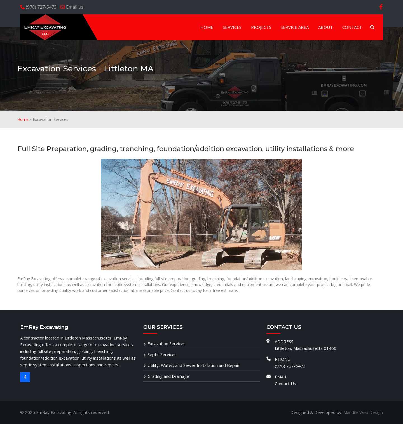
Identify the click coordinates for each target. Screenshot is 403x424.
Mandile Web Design (363, 412)
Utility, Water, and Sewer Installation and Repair (193, 365)
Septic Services (162, 354)
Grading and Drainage (168, 376)
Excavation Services (166, 343)
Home (23, 119)
